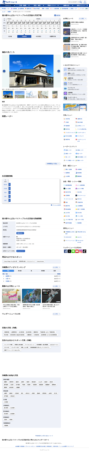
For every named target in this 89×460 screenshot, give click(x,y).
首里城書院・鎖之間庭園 (42, 344)
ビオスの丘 (6, 347)
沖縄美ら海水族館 (19, 344)
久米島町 (6, 402)
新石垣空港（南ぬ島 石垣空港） (17, 334)
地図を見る (19, 233)
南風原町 (41, 384)
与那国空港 (6, 332)
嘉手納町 (6, 384)
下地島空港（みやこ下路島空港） (47, 332)
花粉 (5, 196)
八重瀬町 (18, 387)
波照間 (7, 276)
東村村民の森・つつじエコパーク (27, 261)
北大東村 (12, 407)
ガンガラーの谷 (15, 347)
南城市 (45, 382)
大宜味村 (17, 393)
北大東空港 (21, 332)
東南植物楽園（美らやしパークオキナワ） (40, 347)
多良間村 (12, 413)
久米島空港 (36, 334)
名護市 (5, 393)
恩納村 (38, 393)
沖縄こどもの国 (24, 347)
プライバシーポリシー (30, 446)
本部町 (33, 393)
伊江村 (55, 393)
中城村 (23, 384)
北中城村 (18, 384)
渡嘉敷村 (47, 384)
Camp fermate (40, 261)
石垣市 (5, 419)
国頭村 (10, 393)
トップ (3, 11)
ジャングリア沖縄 (8, 344)
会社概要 (17, 446)
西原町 (28, 384)
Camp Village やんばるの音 (10, 261)
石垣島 (7, 281)
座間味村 (54, 384)
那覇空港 (29, 334)
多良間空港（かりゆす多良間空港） (49, 334)
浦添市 (17, 382)
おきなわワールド (54, 344)
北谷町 (11, 384)
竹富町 (10, 419)
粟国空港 (36, 332)
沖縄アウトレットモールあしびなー (12, 350)
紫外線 (5, 184)
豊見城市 (34, 382)
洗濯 (5, 200)
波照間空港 (14, 332)
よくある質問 (63, 446)
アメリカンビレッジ (29, 344)
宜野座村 (44, 393)
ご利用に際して (56, 446)
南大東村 (6, 407)
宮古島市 (6, 413)
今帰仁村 (27, 393)
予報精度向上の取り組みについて (44, 435)
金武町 (50, 393)
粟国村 (5, 387)
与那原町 (35, 384)
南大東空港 (28, 332)
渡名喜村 (11, 387)
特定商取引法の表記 (41, 446)
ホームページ (20, 251)
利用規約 (22, 446)
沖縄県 (9, 11)
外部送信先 (49, 446)
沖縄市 (27, 382)
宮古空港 (6, 334)
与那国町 (6, 425)
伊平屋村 (6, 396)
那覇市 (5, 382)
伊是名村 (12, 396)
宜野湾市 (11, 382)
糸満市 (22, 382)
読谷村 (51, 382)
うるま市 (40, 382)
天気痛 (5, 188)
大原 (7, 278)
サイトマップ (70, 446)
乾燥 (5, 192)
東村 (22, 393)
